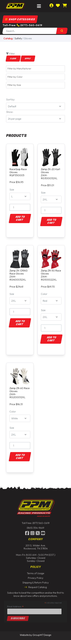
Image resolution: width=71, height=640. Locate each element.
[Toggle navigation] (39, 6)
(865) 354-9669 (35, 526)
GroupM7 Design (42, 634)
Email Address (15, 605)
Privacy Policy (35, 577)
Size (11, 189)
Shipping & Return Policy (35, 581)
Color (44, 293)
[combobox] (35, 68)
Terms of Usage (35, 572)
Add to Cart (20, 218)
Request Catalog (35, 586)
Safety (18, 38)
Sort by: (10, 99)
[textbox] (36, 68)
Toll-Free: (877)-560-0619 (22, 25)
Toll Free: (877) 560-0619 (36, 522)
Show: (9, 111)
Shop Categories (20, 19)
